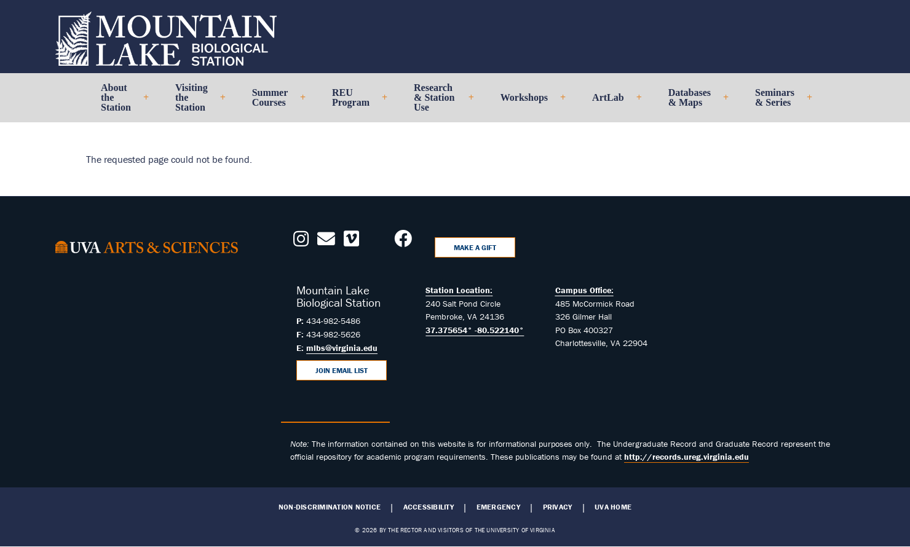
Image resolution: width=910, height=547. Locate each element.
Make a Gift (475, 247)
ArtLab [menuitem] (611, 102)
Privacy (557, 507)
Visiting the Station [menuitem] (195, 102)
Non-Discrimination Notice (330, 507)
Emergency (498, 507)
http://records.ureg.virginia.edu (686, 456)
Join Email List (341, 370)
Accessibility (428, 507)
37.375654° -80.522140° (474, 330)
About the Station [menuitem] (119, 102)
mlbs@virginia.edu (342, 347)
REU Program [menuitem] (354, 102)
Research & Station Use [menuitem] (438, 102)
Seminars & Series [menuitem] (778, 102)
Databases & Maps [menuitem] (693, 102)
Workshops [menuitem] (528, 102)
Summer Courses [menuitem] (273, 102)
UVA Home (613, 507)
